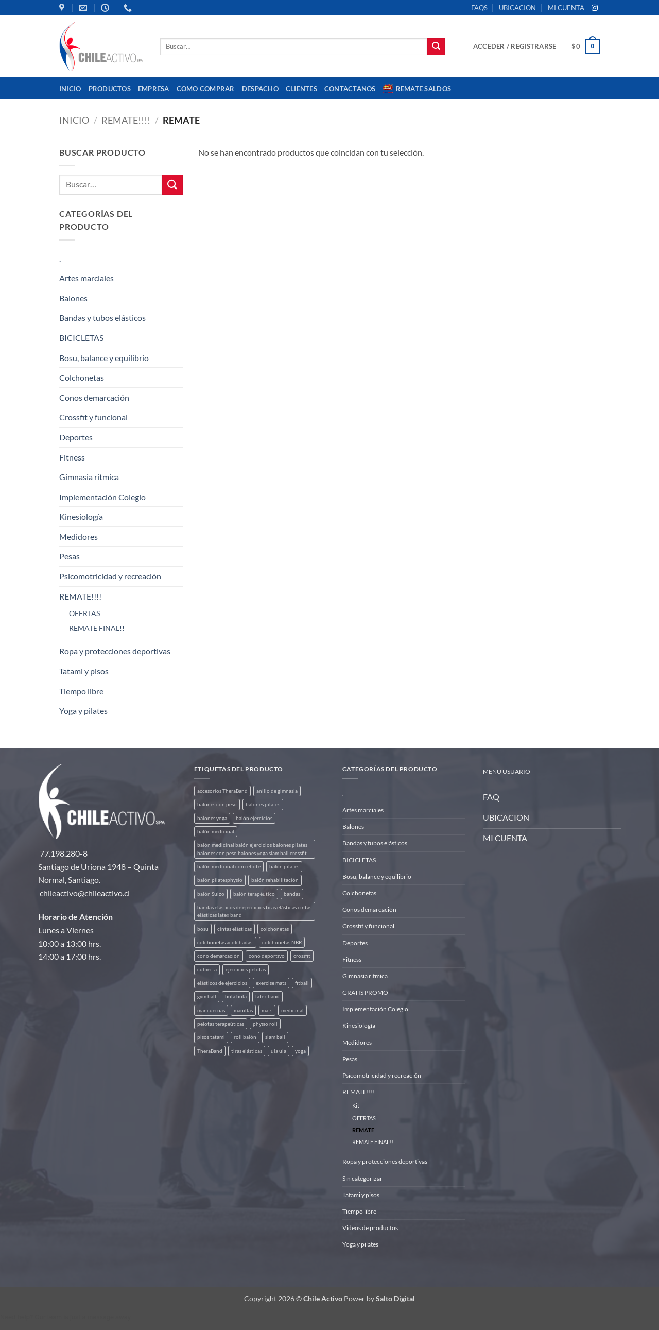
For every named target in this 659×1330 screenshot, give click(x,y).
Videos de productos (370, 1228)
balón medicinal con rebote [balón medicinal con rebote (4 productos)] (229, 866)
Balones (73, 298)
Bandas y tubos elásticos (102, 317)
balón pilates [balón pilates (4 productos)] (284, 866)
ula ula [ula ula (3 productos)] (278, 1051)
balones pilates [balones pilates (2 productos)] (263, 804)
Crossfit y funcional (93, 417)
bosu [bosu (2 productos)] (203, 929)
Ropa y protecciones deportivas (114, 651)
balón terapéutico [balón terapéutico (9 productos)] (254, 894)
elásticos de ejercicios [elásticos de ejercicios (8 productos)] (222, 983)
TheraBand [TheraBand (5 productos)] (209, 1051)
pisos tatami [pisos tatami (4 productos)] (211, 1037)
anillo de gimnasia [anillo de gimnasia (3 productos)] (277, 791)
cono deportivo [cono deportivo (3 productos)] (267, 956)
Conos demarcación (94, 397)
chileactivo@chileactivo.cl (85, 893)
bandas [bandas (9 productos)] (292, 894)
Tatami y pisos (84, 671)
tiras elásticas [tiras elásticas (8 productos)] (246, 1051)
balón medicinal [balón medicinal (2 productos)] (215, 831)
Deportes (76, 437)
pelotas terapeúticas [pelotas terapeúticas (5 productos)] (220, 1024)
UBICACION (517, 8)
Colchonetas (81, 377)
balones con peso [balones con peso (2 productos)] (217, 804)
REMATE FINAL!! (97, 628)
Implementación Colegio (102, 497)
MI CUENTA (566, 8)
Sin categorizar (362, 1178)
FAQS (479, 8)
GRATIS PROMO (365, 992)
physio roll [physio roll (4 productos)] (265, 1024)
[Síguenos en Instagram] (595, 8)
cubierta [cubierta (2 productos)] (207, 970)
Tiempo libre (81, 691)
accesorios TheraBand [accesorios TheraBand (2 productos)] (222, 791)
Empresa (153, 88)
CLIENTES (301, 88)
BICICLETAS (81, 338)
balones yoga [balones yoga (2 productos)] (212, 818)
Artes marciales (86, 278)
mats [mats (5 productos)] (267, 1010)
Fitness (72, 457)
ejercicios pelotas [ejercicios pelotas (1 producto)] (246, 970)
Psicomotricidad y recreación (110, 576)
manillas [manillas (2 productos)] (243, 1010)
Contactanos (350, 88)
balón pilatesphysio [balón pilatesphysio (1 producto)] (219, 880)
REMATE (363, 1130)
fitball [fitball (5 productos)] (302, 983)
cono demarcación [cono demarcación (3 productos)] (218, 956)
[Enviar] (436, 47)
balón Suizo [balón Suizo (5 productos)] (210, 894)
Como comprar (206, 88)
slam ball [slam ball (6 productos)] (275, 1037)
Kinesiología (81, 516)
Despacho (260, 88)
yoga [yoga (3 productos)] (300, 1051)
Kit (355, 1105)
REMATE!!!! (125, 120)
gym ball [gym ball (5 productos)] (206, 996)
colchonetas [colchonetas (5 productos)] (275, 929)
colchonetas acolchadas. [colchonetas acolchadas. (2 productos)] (225, 942)
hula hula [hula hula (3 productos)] (236, 996)
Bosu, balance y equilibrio (104, 358)
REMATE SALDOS (417, 88)
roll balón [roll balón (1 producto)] (245, 1037)
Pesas (69, 556)
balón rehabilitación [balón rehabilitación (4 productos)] (275, 880)
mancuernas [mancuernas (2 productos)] (211, 1010)
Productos (110, 88)
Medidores (78, 536)
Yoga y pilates (83, 710)
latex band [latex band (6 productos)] (267, 996)
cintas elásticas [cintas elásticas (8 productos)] (234, 929)
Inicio (70, 88)
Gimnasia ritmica (89, 477)
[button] (514, 46)
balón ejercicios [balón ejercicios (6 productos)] (254, 818)
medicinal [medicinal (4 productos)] (292, 1010)
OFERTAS (84, 613)
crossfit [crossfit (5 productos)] (301, 956)
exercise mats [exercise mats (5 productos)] (271, 983)
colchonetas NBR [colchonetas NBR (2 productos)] (282, 942)
